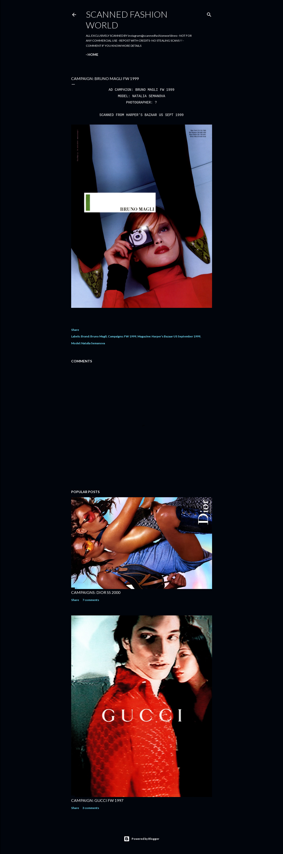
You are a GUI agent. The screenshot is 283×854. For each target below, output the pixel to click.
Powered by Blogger (141, 839)
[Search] (209, 13)
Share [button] (75, 330)
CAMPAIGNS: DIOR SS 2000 (95, 592)
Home (93, 54)
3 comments (90, 808)
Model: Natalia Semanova (88, 343)
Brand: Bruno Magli (94, 336)
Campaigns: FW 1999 (122, 336)
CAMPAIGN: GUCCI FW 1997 (97, 800)
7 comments (90, 600)
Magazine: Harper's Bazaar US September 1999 (168, 336)
